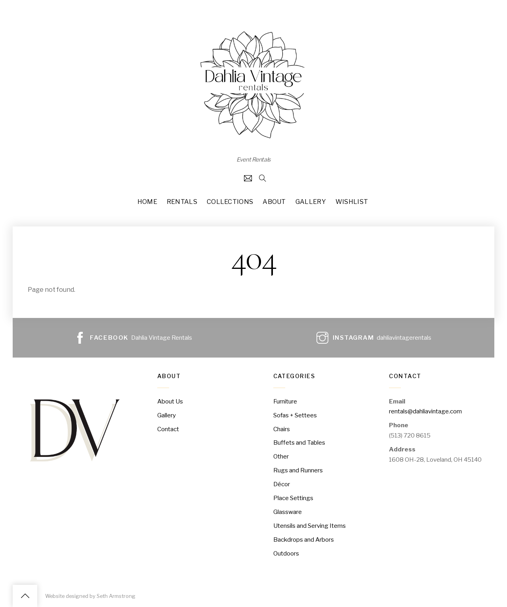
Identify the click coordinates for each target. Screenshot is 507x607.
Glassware (287, 512)
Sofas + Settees (295, 415)
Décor (281, 484)
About (274, 202)
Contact (168, 429)
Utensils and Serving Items (309, 525)
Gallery (310, 202)
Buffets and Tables (299, 442)
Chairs (281, 429)
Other (281, 456)
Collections (230, 202)
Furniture (285, 401)
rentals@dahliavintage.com (425, 411)
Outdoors (286, 553)
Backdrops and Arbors (303, 539)
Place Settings (293, 498)
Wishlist (351, 202)
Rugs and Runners (298, 470)
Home (147, 202)
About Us (170, 401)
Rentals (182, 202)
